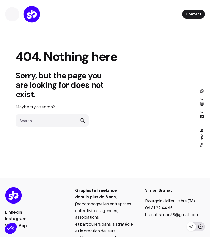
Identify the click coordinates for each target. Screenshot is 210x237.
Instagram (16, 218)
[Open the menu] (12, 14)
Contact (193, 14)
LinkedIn (13, 212)
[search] (83, 120)
